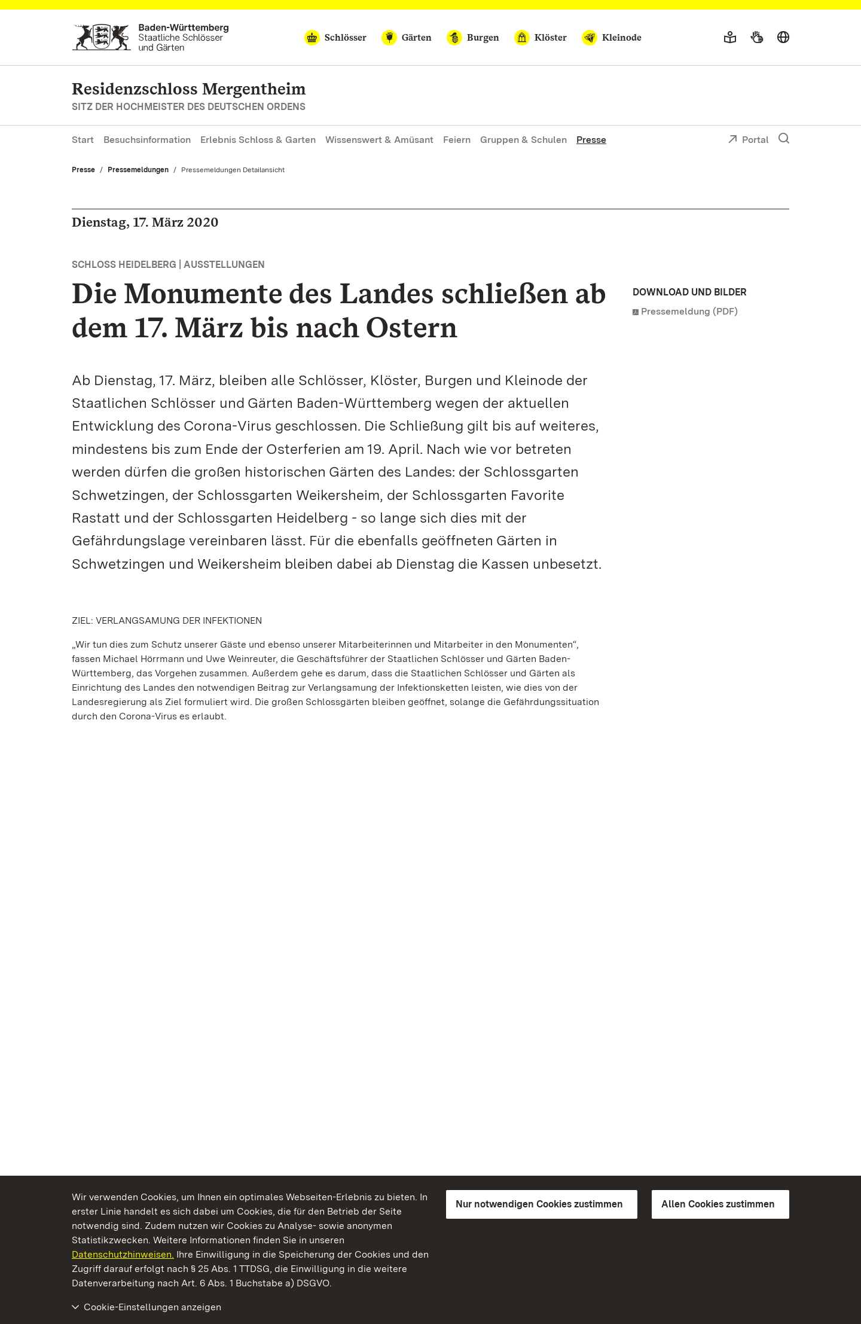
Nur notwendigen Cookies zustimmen (539, 1204)
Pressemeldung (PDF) (689, 311)
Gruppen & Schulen (523, 139)
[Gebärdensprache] (757, 37)
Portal (748, 140)
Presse (591, 139)
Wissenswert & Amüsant (379, 139)
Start (83, 139)
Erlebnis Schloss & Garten (258, 139)
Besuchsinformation (147, 139)
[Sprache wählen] (783, 37)
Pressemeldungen (138, 170)
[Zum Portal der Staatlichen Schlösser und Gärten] (150, 37)
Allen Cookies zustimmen (718, 1204)
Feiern (457, 139)
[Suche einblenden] (783, 139)
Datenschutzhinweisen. (123, 1254)
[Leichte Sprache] (730, 37)
